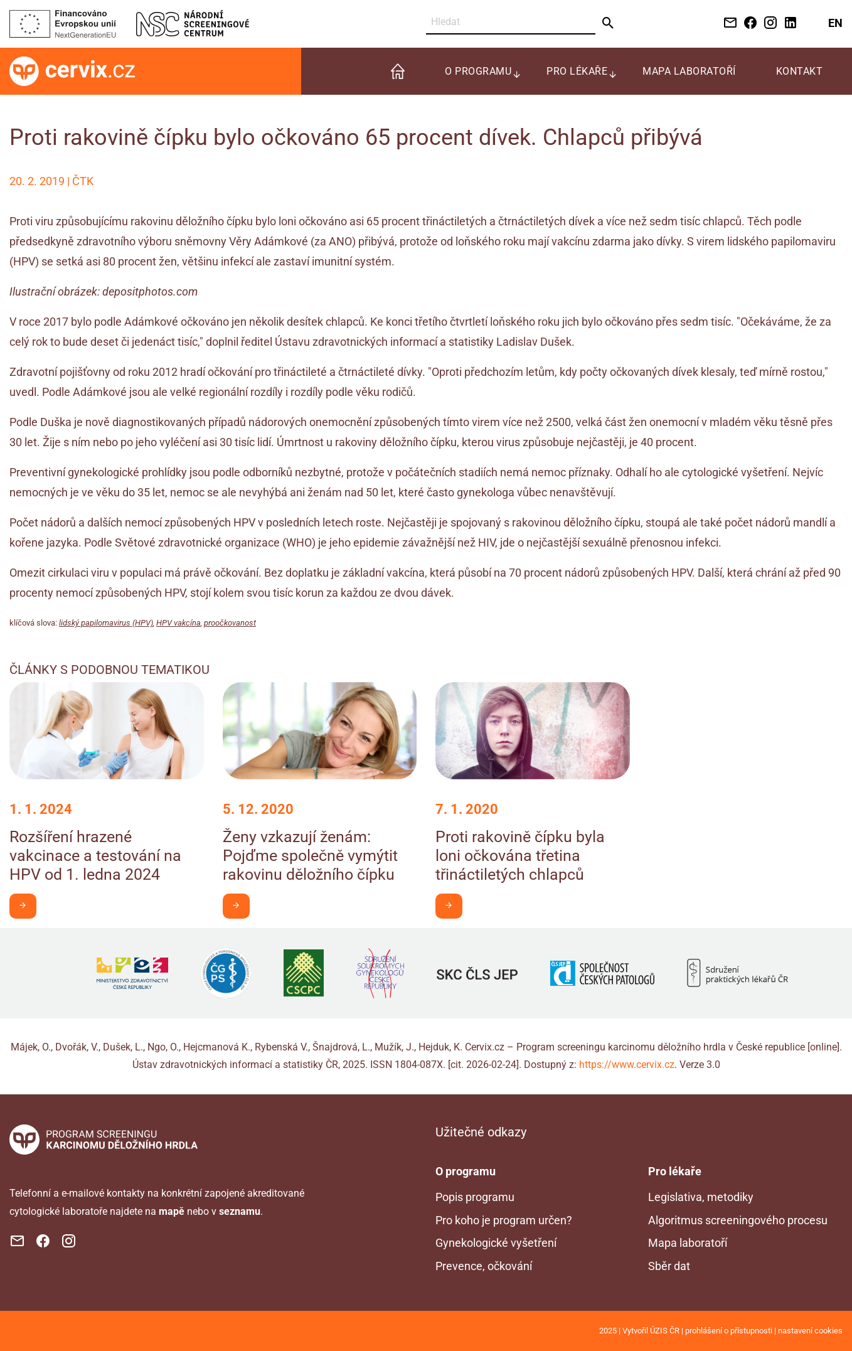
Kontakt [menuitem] (799, 71)
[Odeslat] (608, 23)
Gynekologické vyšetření (495, 1242)
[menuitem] (398, 71)
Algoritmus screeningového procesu (738, 1220)
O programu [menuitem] (478, 71)
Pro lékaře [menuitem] (576, 71)
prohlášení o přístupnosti (728, 1330)
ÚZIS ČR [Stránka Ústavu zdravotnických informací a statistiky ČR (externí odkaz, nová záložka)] (664, 1330)
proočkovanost (230, 622)
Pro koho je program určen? (503, 1220)
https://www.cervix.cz (626, 1065)
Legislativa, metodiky (700, 1197)
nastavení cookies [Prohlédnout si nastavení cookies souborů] (810, 1330)
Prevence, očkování (483, 1266)
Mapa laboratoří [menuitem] (689, 71)
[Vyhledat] (510, 22)
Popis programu (474, 1197)
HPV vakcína (178, 622)
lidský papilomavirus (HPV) (106, 622)
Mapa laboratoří (687, 1242)
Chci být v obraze (27, 905)
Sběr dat (669, 1266)
